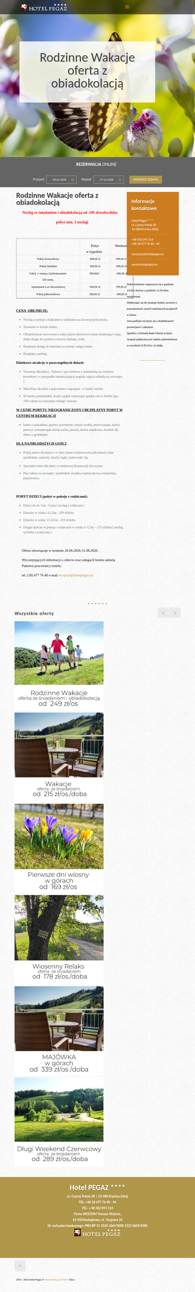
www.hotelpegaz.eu (144, 264)
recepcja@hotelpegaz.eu (76, 575)
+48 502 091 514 (142, 239)
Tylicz (65, 1279)
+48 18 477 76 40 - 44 (145, 244)
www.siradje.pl (52, 1279)
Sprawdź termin (145, 180)
